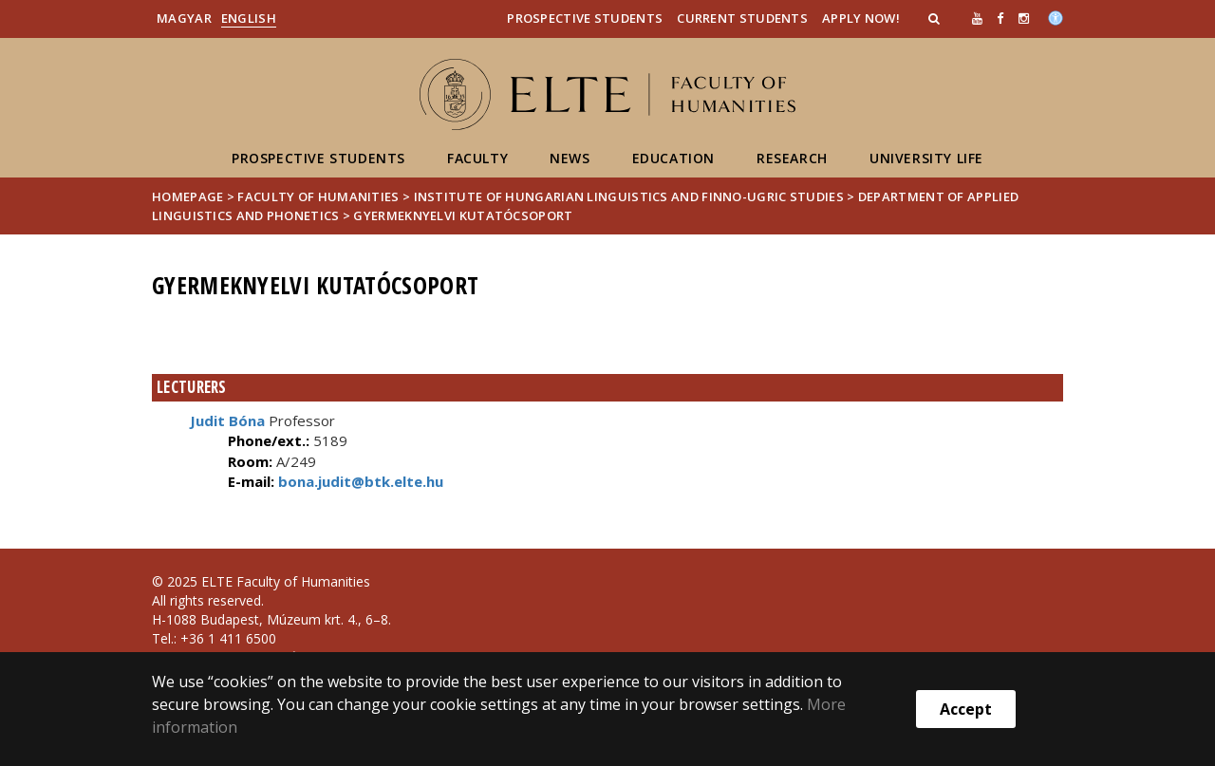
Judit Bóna (227, 420)
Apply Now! (861, 18)
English (248, 18)
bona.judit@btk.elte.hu (358, 481)
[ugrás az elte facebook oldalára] (1000, 18)
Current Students (742, 18)
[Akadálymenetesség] (1055, 16)
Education (673, 158)
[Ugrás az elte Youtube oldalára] (977, 18)
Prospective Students (585, 18)
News (569, 158)
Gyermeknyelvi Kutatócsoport (462, 215)
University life (926, 158)
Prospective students (318, 158)
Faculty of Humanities (318, 196)
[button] (936, 18)
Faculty (477, 158)
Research (792, 158)
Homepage (189, 196)
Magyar (184, 18)
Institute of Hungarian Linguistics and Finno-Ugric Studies (629, 196)
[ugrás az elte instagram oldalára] (1024, 18)
